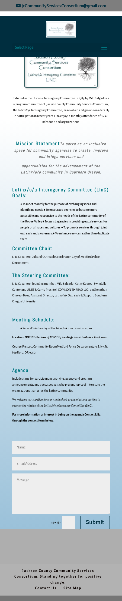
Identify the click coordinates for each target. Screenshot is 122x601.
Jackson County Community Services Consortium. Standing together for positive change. (58, 576)
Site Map (72, 588)
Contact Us (45, 588)
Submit (95, 522)
